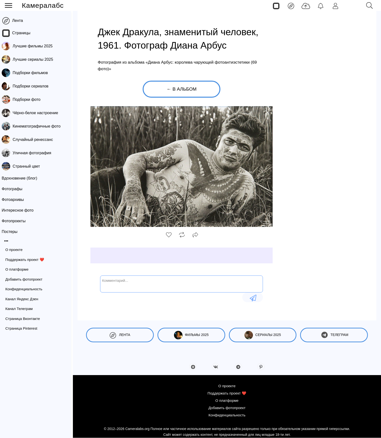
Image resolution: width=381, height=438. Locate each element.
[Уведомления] (320, 5)
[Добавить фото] (305, 5)
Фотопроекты (15, 221)
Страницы (23, 33)
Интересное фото (19, 210)
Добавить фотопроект (25, 279)
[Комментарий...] (181, 283)
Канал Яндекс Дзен (23, 299)
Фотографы (14, 189)
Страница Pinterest (23, 328)
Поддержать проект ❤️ (26, 260)
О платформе (18, 269)
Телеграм (334, 335)
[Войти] (335, 5)
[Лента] (291, 5)
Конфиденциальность (25, 289)
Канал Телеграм (21, 309)
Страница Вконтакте (24, 319)
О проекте (16, 250)
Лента (19, 20)
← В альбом (182, 89)
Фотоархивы (15, 200)
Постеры (11, 232)
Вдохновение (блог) (21, 178)
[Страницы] (276, 5)
